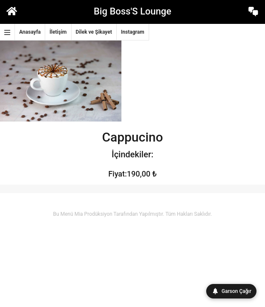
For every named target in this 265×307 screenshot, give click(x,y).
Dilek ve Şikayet (94, 32)
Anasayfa (29, 32)
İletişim (57, 32)
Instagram (132, 32)
